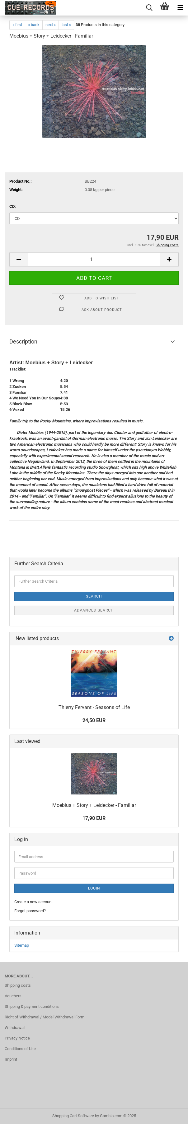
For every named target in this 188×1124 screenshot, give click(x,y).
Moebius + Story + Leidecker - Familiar (94, 805)
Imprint (11, 1059)
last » (66, 24)
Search (94, 596)
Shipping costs (18, 985)
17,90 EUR (94, 818)
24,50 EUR (94, 720)
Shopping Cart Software (73, 1115)
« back (34, 24)
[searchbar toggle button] (149, 8)
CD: (12, 206)
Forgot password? (30, 910)
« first (17, 24)
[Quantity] (94, 259)
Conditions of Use (20, 1048)
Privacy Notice (17, 1038)
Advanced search (94, 610)
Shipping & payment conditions (32, 1006)
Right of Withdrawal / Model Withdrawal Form (44, 1017)
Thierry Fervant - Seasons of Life (94, 707)
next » (50, 24)
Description (23, 341)
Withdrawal (15, 1027)
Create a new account (33, 901)
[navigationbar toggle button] (180, 8)
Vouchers (13, 996)
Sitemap (21, 945)
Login (94, 888)
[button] (18, 259)
